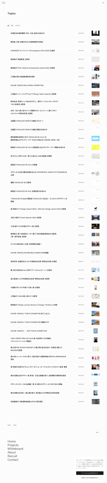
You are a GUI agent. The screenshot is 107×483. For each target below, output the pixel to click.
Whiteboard (15, 449)
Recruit (12, 456)
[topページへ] (3, 3)
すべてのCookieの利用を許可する (90, 473)
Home (9, 425)
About (12, 452)
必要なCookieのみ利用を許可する (89, 477)
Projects (13, 445)
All (8, 25)
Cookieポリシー (91, 462)
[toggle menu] (103, 3)
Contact (13, 460)
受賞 (12, 25)
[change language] (97, 432)
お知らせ (17, 25)
